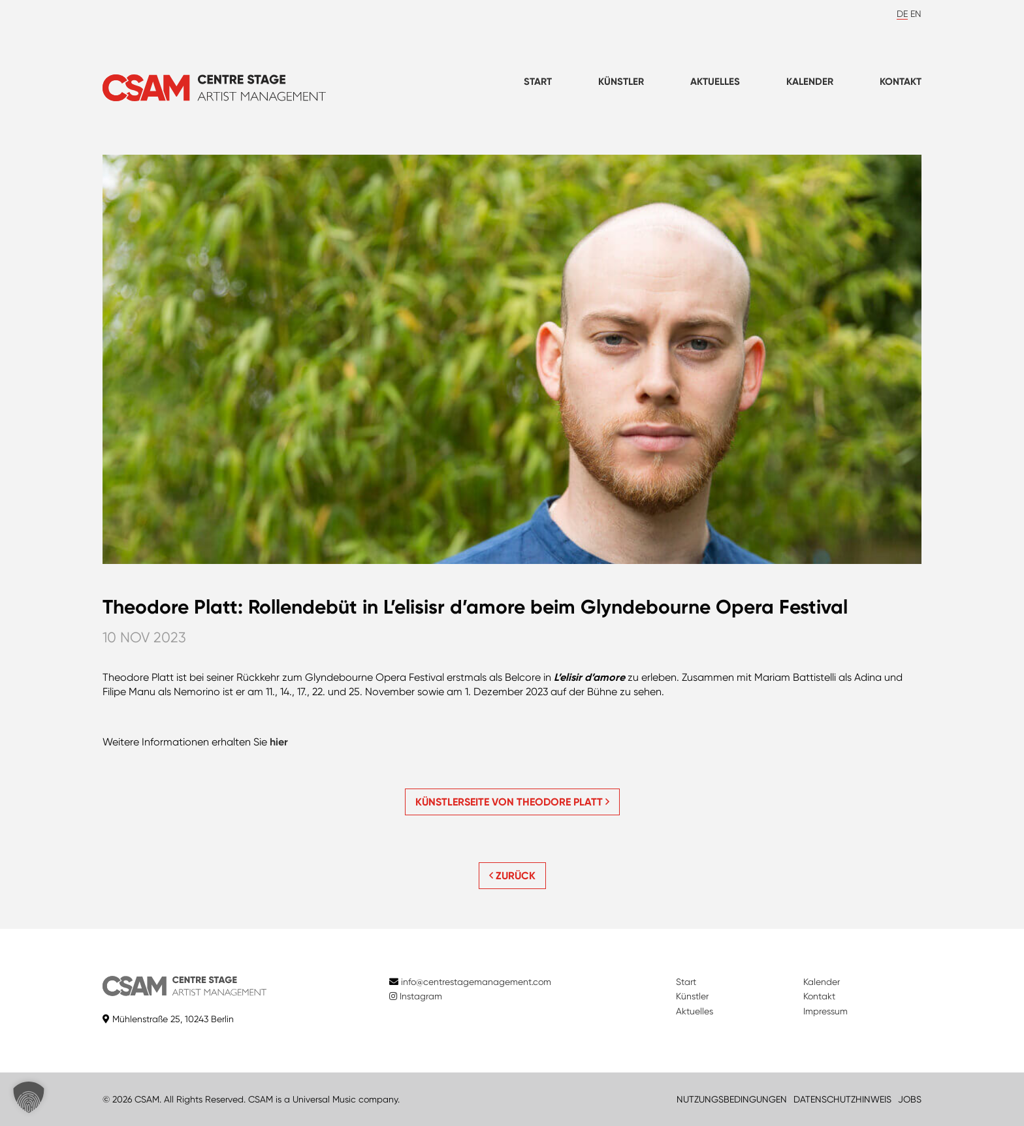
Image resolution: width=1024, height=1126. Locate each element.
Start (538, 81)
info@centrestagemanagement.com (476, 982)
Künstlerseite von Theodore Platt (512, 802)
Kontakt (900, 81)
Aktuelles (715, 81)
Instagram (415, 996)
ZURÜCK (512, 875)
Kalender (809, 81)
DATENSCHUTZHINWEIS (842, 1099)
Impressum (825, 1011)
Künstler (621, 81)
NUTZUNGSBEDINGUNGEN (732, 1099)
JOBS (909, 1099)
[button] (28, 1097)
